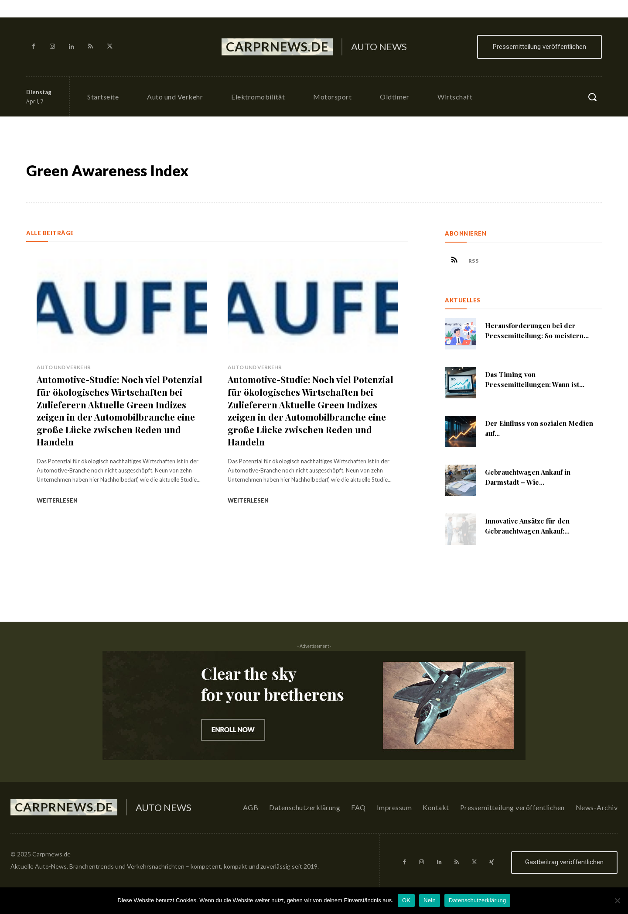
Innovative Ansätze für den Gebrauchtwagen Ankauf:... (531, 528)
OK (406, 900)
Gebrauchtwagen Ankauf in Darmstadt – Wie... (531, 480)
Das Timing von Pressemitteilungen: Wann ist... (537, 382)
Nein (429, 900)
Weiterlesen (57, 500)
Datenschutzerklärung (477, 900)
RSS (479, 261)
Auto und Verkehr (64, 367)
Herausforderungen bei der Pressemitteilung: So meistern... (539, 333)
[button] (592, 96)
